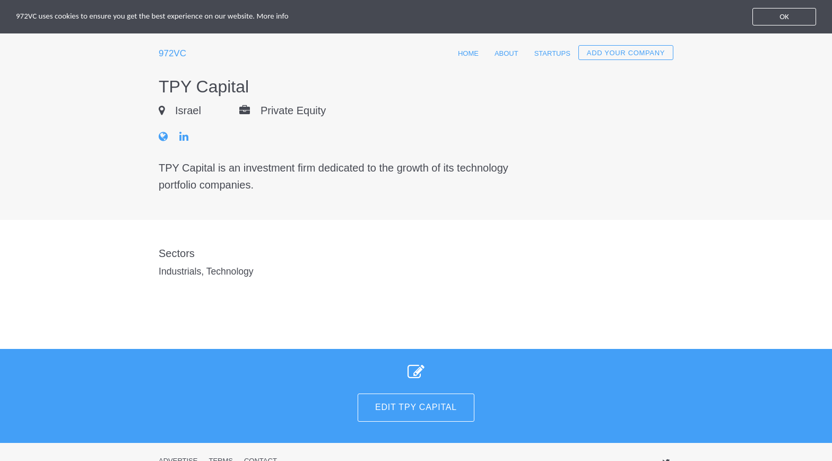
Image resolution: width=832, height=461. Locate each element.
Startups (552, 53)
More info (273, 16)
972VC (172, 53)
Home (468, 53)
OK (784, 16)
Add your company (626, 53)
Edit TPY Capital (416, 407)
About (506, 53)
